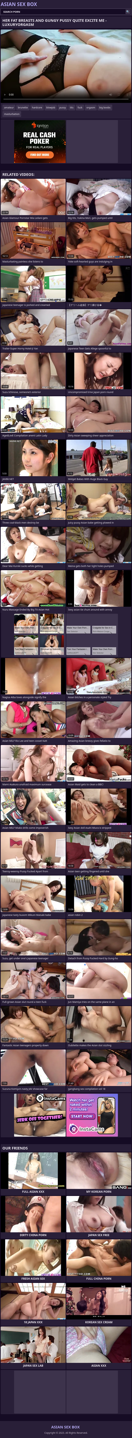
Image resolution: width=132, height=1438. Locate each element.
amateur (9, 107)
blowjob (50, 107)
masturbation (11, 114)
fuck (80, 107)
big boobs (104, 107)
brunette (23, 107)
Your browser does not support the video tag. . (66, 66)
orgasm (90, 107)
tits (71, 107)
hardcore (37, 107)
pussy (62, 107)
